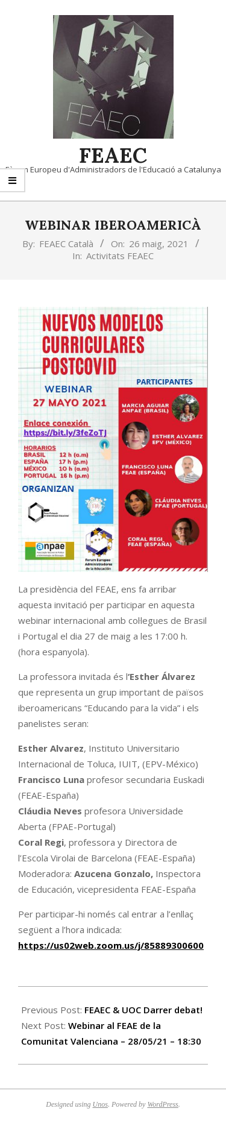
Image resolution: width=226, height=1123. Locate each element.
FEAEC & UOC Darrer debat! (143, 1010)
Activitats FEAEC (120, 256)
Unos (100, 1104)
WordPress (162, 1104)
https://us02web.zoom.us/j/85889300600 (111, 945)
